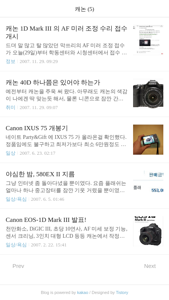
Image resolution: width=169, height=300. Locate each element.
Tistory (122, 292)
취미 (11, 107)
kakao (82, 292)
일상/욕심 (16, 199)
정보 (11, 61)
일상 (11, 153)
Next (153, 265)
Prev (15, 265)
